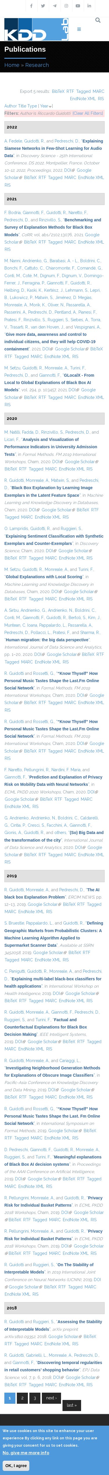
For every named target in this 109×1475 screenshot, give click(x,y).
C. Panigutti (14, 971)
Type (32, 106)
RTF (70, 91)
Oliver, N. (56, 305)
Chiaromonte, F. (60, 268)
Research (37, 65)
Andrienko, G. (35, 260)
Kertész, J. (53, 290)
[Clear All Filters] (88, 113)
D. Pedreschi (16, 1149)
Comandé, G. (89, 268)
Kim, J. (94, 617)
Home (11, 65)
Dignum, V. (72, 275)
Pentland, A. (65, 312)
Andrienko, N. (60, 610)
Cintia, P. (18, 825)
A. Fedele (13, 141)
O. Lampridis (16, 528)
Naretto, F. (78, 212)
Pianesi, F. (87, 312)
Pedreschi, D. (67, 141)
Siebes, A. (80, 319)
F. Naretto (13, 769)
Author (10, 106)
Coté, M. (30, 275)
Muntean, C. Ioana (20, 625)
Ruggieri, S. (58, 319)
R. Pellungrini (16, 1198)
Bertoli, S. (77, 617)
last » (72, 1405)
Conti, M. (12, 275)
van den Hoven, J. (47, 327)
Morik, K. (38, 305)
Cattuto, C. (34, 268)
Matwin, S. (44, 297)
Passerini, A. (15, 312)
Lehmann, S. (76, 290)
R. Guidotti (14, 480)
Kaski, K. (34, 290)
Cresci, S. (36, 825)
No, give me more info (26, 1452)
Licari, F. (11, 439)
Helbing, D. (14, 290)
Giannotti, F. (33, 212)
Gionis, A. (13, 832)
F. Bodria (12, 212)
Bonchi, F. (13, 268)
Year (44, 106)
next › (51, 1398)
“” (53, 148)
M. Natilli (12, 432)
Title (22, 106)
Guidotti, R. (34, 141)
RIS (101, 98)
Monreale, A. (16, 305)
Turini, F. (77, 368)
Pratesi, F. (13, 319)
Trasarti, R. (19, 327)
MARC (98, 91)
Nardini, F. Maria (66, 769)
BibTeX (58, 91)
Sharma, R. (90, 632)
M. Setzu (12, 368)
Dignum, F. (50, 275)
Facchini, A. (57, 825)
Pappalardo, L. (52, 625)
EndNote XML (83, 98)
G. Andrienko (16, 818)
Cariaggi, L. (69, 1060)
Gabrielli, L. (36, 1355)
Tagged (83, 91)
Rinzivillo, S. (50, 220)
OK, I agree (16, 1465)
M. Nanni (12, 260)
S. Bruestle (14, 923)
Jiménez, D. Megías (73, 297)
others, (60, 832)
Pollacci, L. (41, 632)
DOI (69, 170)
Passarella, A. (78, 305)
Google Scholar (71, 349)
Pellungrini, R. (36, 769)
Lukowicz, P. (21, 297)
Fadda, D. (30, 432)
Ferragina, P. (33, 283)
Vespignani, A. (87, 327)
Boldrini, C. (90, 260)
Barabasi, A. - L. (64, 260)
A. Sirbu (11, 610)
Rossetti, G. (43, 673)
